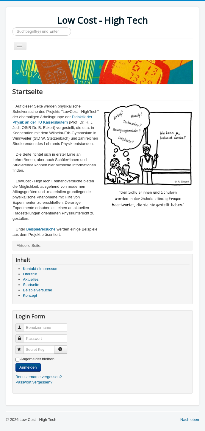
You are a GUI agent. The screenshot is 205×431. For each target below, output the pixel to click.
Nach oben (189, 419)
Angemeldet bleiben (37, 359)
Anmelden (28, 367)
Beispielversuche (40, 229)
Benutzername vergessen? (38, 377)
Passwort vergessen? (33, 382)
